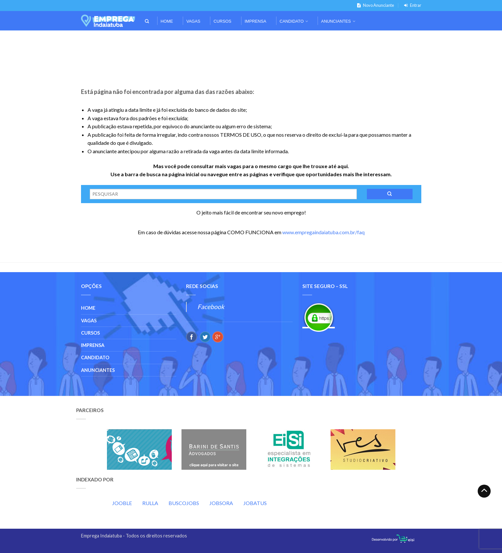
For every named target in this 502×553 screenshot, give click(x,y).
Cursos (222, 21)
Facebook (210, 306)
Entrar (411, 5)
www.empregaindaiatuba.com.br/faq (323, 232)
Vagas (193, 21)
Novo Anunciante (374, 5)
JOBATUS (255, 503)
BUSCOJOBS (184, 503)
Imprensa (255, 21)
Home (167, 21)
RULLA (150, 503)
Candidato (292, 21)
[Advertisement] (251, 39)
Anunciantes (336, 21)
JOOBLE (122, 503)
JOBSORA (221, 503)
